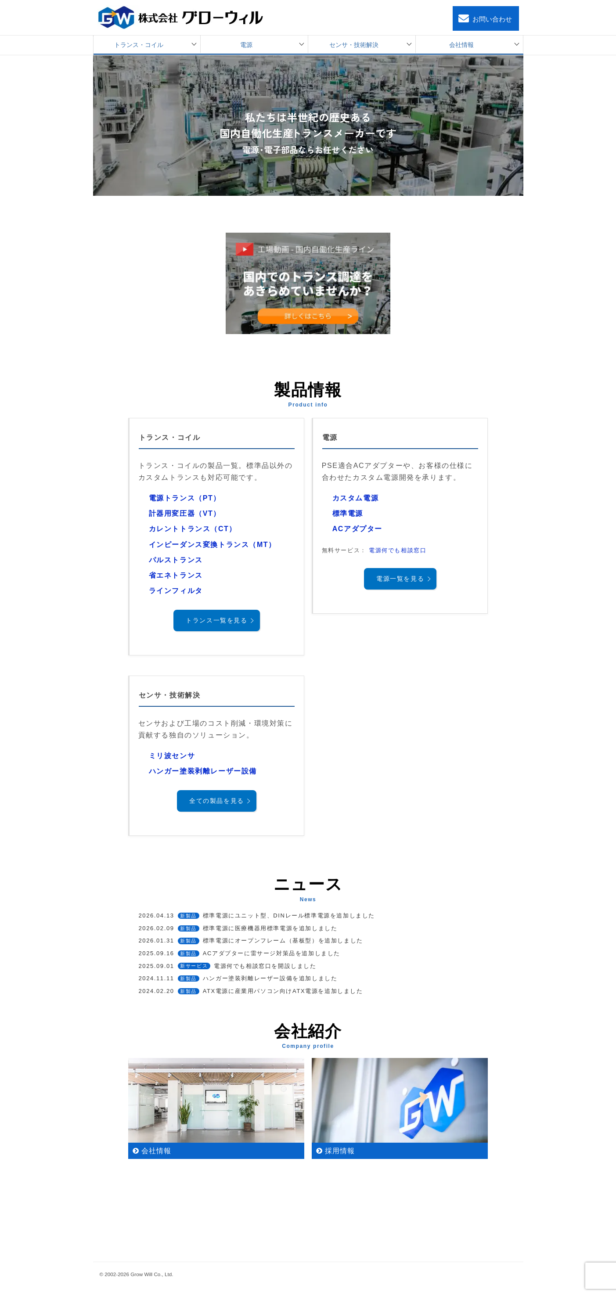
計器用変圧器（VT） (185, 513)
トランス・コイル (138, 44)
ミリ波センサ (172, 755)
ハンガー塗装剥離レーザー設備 (203, 771)
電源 (246, 44)
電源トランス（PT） (185, 498)
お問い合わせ (484, 18)
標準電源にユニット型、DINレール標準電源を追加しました (257, 915)
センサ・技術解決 (353, 44)
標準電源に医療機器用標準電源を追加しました (238, 928)
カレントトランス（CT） (193, 528)
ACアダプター (357, 528)
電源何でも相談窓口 (397, 550)
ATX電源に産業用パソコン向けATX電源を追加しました (251, 991)
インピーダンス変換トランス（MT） (212, 544)
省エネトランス (176, 575)
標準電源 (347, 513)
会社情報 (461, 44)
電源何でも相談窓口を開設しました (228, 966)
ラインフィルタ (176, 590)
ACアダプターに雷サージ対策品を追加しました (240, 953)
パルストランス (176, 560)
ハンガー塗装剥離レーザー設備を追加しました (238, 978)
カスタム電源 (355, 498)
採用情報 (340, 1151)
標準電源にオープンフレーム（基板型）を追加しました (251, 940)
